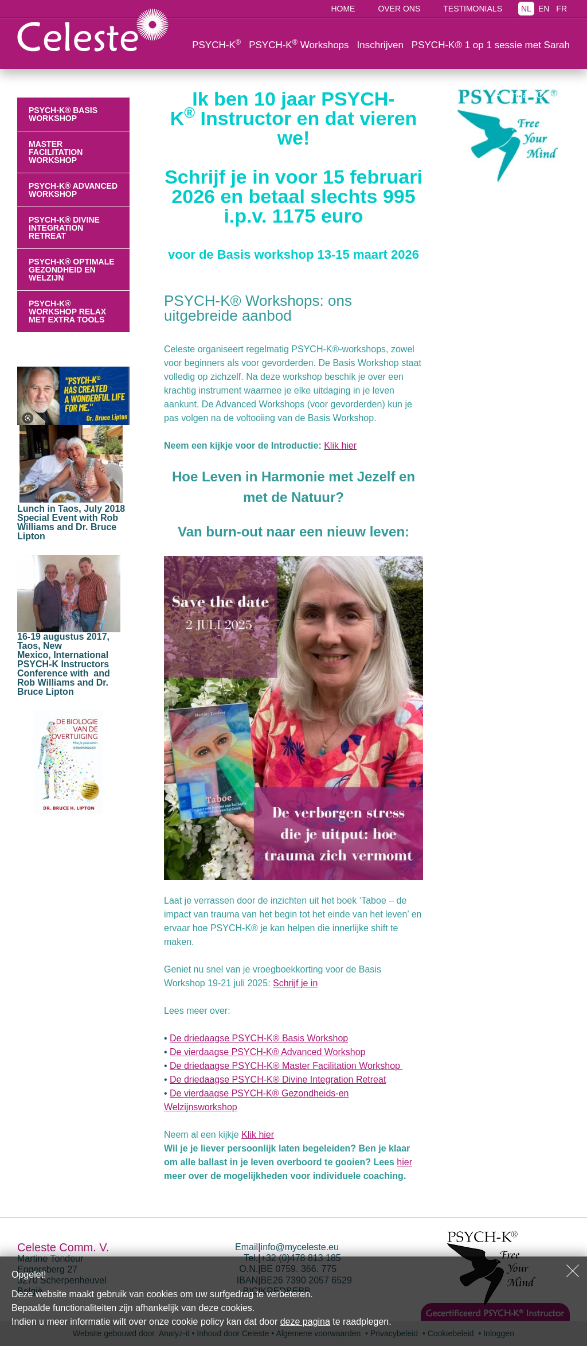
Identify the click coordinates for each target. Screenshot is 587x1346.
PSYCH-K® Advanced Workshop (73, 190)
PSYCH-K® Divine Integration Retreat (64, 227)
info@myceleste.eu (300, 1247)
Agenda (512, 95)
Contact (553, 95)
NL (526, 8)
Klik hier (340, 445)
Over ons (399, 8)
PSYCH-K (216, 44)
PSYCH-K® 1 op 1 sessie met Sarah (491, 45)
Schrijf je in (295, 983)
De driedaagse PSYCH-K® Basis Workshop (259, 1038)
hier (404, 1162)
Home (343, 8)
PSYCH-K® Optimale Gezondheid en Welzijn (72, 269)
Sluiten (572, 1270)
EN (543, 8)
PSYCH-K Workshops (299, 44)
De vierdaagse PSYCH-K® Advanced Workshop (267, 1052)
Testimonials (472, 8)
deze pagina (305, 1321)
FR (561, 8)
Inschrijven (380, 45)
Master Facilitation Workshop (56, 152)
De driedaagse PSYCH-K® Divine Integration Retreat (278, 1079)
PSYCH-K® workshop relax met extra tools (67, 311)
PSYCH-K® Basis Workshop (63, 114)
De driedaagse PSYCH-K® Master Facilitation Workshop (286, 1066)
